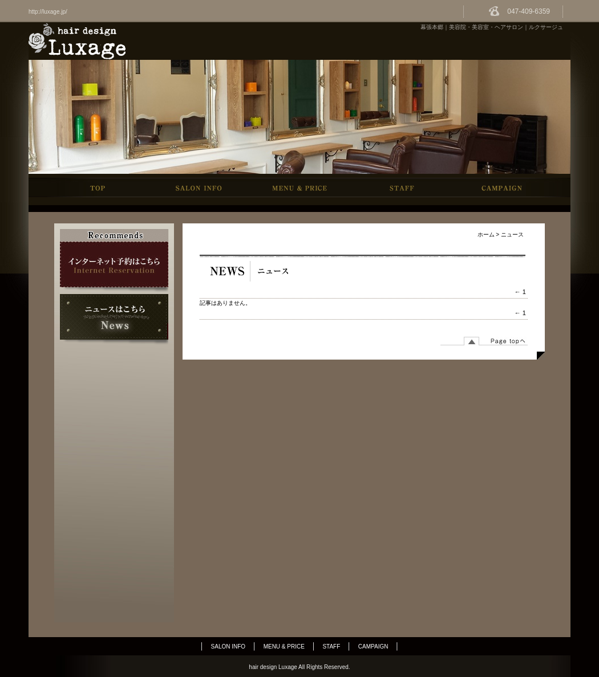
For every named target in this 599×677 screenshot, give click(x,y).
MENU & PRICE (284, 646)
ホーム (486, 234)
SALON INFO (228, 646)
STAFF (331, 646)
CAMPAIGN (373, 646)
